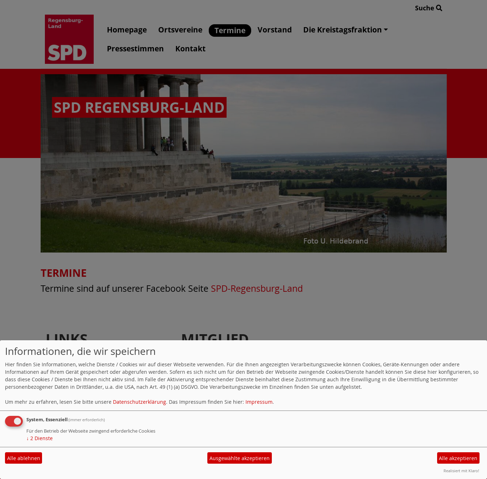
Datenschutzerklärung (139, 401)
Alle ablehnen (23, 458)
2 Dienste (39, 438)
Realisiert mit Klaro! (461, 470)
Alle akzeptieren (458, 458)
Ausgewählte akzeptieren (239, 458)
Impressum (259, 401)
